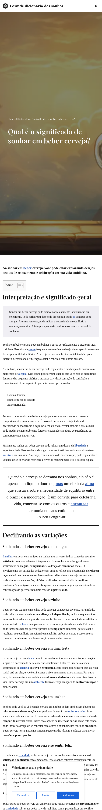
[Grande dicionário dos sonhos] (33, 6)
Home (11, 119)
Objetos (20, 119)
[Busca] (96, 6)
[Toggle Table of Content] (19, 285)
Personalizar (23, 795)
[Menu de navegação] (89, 6)
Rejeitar (46, 795)
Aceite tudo (68, 795)
